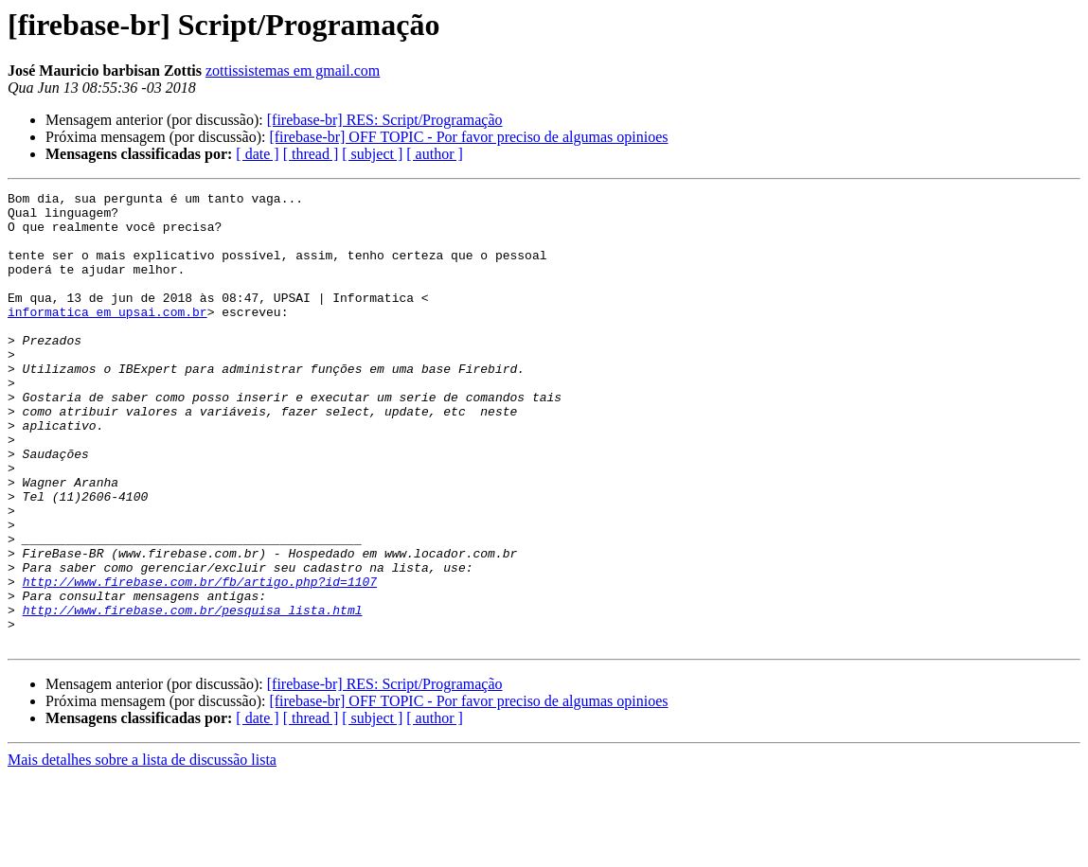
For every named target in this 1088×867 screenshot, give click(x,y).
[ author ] (434, 154)
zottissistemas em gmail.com (292, 70)
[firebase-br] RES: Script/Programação (385, 120)
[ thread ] (311, 154)
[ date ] (257, 154)
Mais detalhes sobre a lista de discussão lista (142, 850)
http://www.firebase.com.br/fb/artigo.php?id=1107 (200, 660)
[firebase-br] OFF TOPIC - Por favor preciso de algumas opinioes (468, 137)
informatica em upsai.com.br (107, 336)
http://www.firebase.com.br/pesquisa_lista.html (193, 694)
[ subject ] (372, 154)
